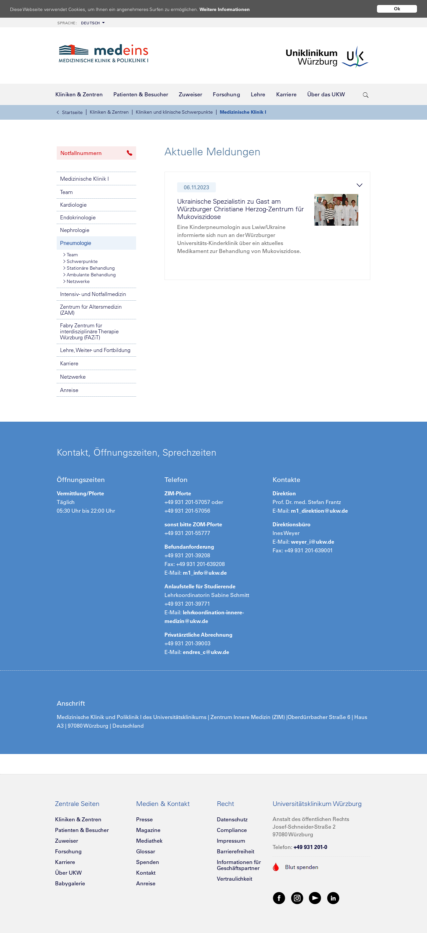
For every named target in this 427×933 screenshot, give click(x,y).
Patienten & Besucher (82, 830)
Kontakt (145, 872)
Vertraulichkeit (234, 878)
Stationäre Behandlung (89, 268)
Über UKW (68, 872)
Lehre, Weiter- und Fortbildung (95, 350)
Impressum (231, 840)
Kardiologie (73, 204)
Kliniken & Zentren (109, 112)
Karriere (69, 363)
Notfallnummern (96, 153)
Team (66, 192)
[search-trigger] (366, 94)
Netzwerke (76, 281)
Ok (397, 9)
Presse (144, 819)
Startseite (70, 112)
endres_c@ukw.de (206, 652)
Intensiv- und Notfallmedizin (93, 294)
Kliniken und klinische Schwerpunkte (174, 112)
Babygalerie (70, 883)
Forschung (68, 851)
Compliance (232, 830)
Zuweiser (66, 840)
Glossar (145, 851)
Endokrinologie (78, 217)
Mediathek (149, 840)
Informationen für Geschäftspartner (239, 865)
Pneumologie (75, 243)
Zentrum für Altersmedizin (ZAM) (91, 309)
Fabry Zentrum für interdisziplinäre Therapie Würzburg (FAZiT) (89, 331)
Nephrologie (74, 230)
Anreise (69, 390)
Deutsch (78, 23)
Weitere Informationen (231, 9)
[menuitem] (80, 22)
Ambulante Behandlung (89, 274)
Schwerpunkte (80, 261)
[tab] (270, 227)
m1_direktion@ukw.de (319, 510)
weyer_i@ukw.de (312, 541)
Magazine (148, 830)
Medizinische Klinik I (243, 112)
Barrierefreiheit (235, 851)
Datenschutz (232, 819)
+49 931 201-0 (310, 847)
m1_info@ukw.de (205, 572)
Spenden (147, 862)
